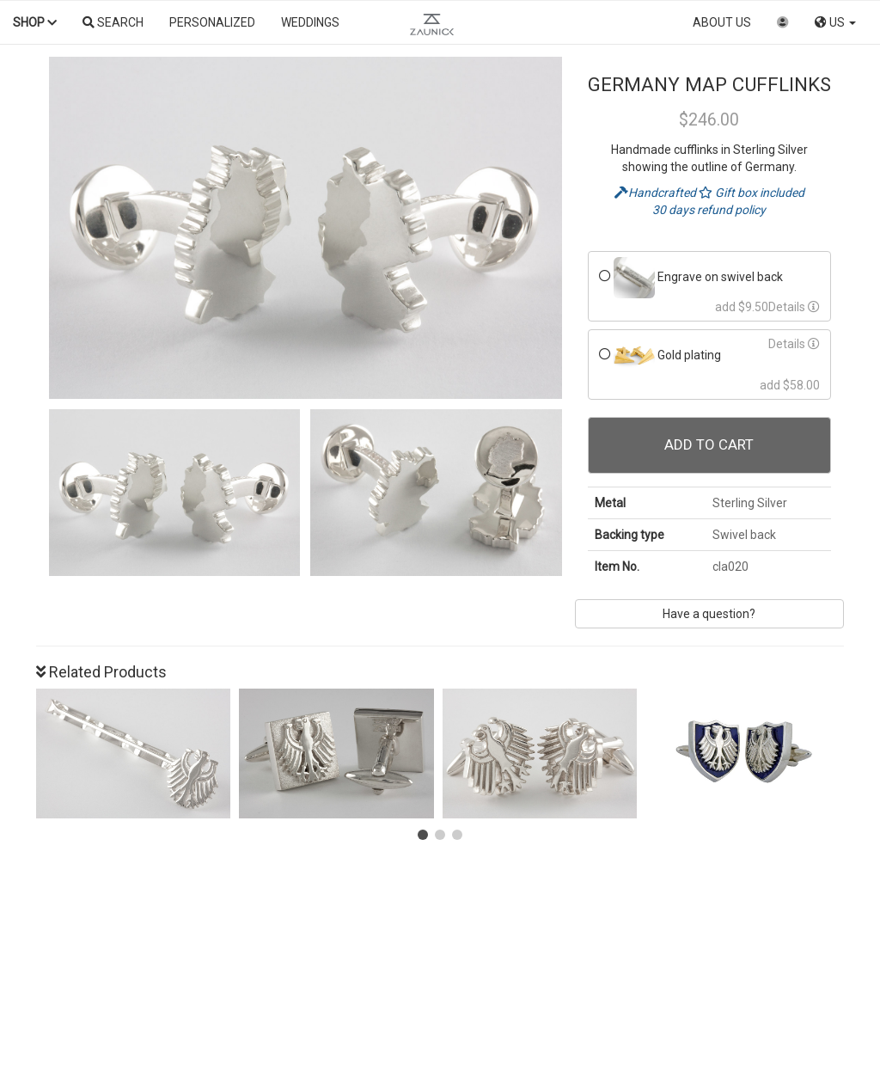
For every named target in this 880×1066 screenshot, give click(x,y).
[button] (423, 835)
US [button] (835, 22)
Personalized (212, 22)
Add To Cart (709, 444)
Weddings (310, 22)
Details (794, 307)
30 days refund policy (709, 210)
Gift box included (751, 192)
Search (113, 22)
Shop (35, 22)
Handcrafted (656, 192)
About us (722, 22)
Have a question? (709, 614)
